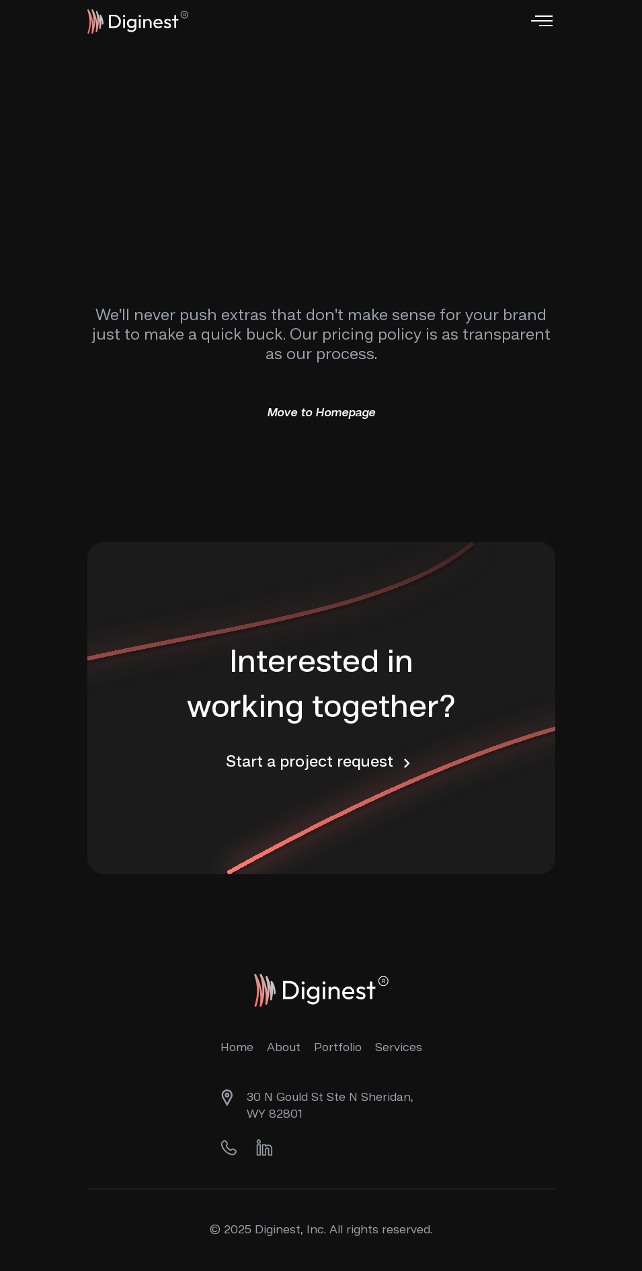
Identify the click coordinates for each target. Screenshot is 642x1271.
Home (236, 1048)
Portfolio (338, 1048)
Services (398, 1048)
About (283, 1048)
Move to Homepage (321, 413)
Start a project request (321, 763)
